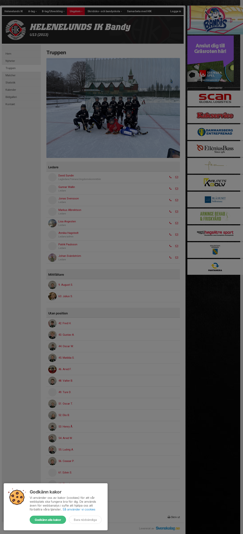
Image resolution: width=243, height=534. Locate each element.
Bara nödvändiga (85, 520)
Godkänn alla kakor (48, 520)
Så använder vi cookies (79, 509)
